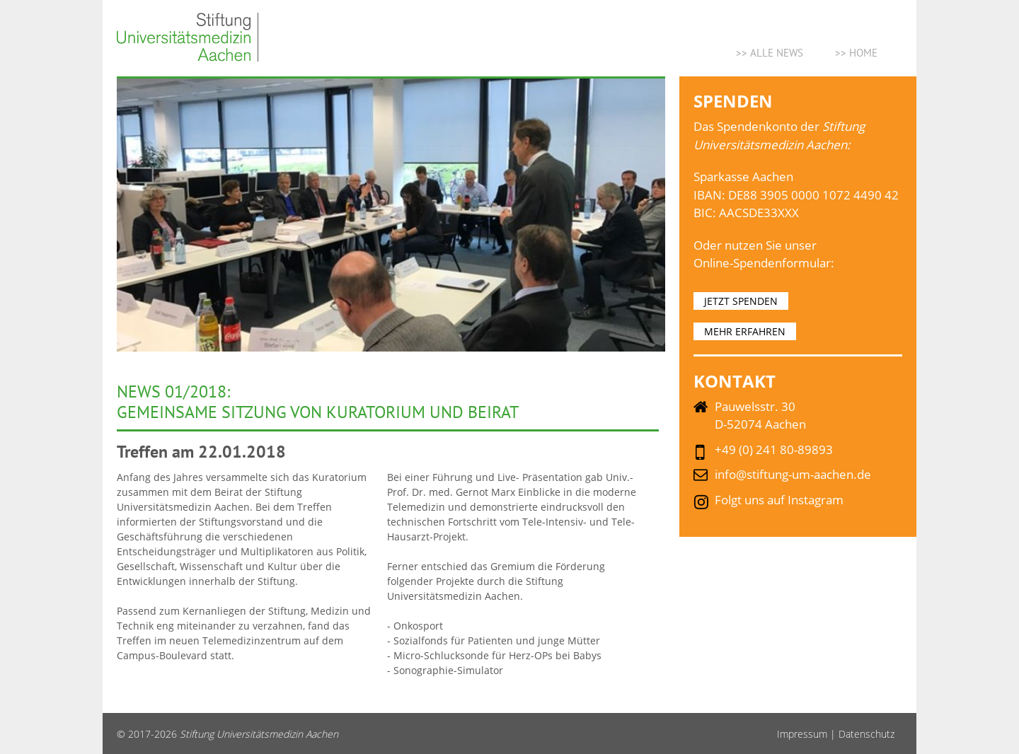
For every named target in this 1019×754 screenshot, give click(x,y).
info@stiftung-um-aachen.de (793, 474)
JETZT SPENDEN (741, 301)
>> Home (856, 52)
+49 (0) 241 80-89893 (774, 449)
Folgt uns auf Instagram (779, 500)
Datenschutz (866, 734)
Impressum (802, 734)
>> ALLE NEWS (769, 52)
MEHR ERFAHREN (744, 331)
